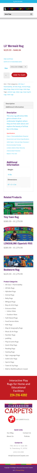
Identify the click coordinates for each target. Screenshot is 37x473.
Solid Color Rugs (11, 359)
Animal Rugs (26, 87)
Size (6, 68)
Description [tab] (10, 104)
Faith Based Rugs (11, 318)
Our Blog (10, 433)
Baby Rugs (7, 89)
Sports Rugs (9, 362)
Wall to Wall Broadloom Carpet (16, 369)
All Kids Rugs (17, 87)
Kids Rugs (26, 89)
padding (8, 338)
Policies (27, 436)
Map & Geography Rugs (14, 328)
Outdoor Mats (12, 314)
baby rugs (19, 92)
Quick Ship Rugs (11, 345)
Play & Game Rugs (12, 342)
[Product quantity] (7, 75)
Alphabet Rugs (10, 291)
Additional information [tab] (15, 107)
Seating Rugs (10, 352)
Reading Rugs (10, 348)
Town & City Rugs (11, 365)
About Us (10, 436)
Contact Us (27, 433)
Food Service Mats (12, 321)
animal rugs (11, 92)
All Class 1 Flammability (13, 285)
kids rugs (10, 94)
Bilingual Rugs (10, 302)
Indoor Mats (11, 311)
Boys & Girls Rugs (17, 89)
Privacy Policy (20, 470)
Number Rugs (10, 335)
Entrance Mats (10, 308)
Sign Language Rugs (12, 355)
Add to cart (19, 75)
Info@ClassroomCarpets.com (18, 455)
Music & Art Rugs (11, 331)
